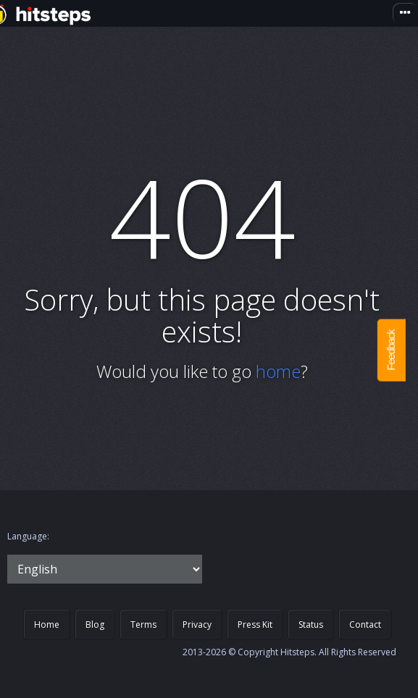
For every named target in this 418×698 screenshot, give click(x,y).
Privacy (197, 624)
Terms (143, 624)
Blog (94, 624)
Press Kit (255, 624)
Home (46, 624)
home (278, 371)
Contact (365, 624)
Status (310, 624)
